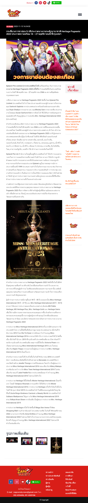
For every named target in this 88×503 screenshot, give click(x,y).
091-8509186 (30, 495)
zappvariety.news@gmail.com (25, 492)
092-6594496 (18, 495)
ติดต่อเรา (30, 3)
